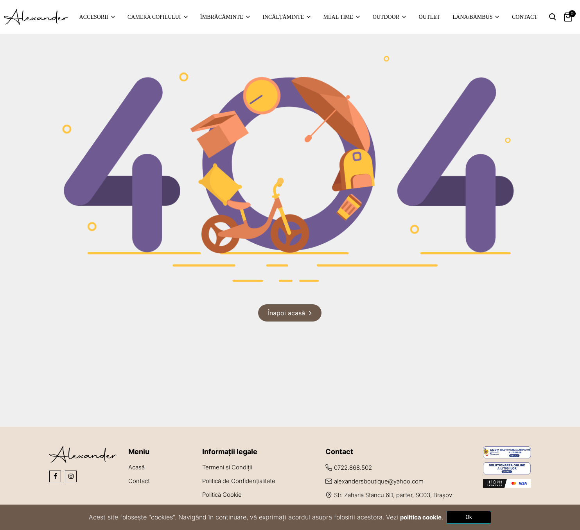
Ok (468, 517)
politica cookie (421, 517)
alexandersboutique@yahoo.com (379, 481)
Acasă (136, 467)
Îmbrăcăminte (221, 17)
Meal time (338, 17)
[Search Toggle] (552, 16)
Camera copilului (154, 17)
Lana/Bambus (473, 17)
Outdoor (386, 17)
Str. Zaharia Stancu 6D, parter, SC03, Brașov (393, 495)
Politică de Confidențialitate (238, 481)
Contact (524, 17)
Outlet (429, 17)
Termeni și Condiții (227, 467)
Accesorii (93, 17)
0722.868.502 (353, 467)
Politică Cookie (222, 494)
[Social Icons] (55, 476)
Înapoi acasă (286, 313)
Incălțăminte (283, 17)
